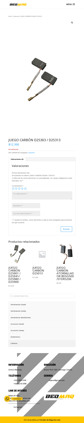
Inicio (10, 16)
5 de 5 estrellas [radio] (25, 188)
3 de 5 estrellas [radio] (19, 188)
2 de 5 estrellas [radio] (16, 188)
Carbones (16, 16)
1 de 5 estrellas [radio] (13, 188)
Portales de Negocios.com (49, 420)
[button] (72, 23)
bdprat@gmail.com (57, 380)
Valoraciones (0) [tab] (17, 159)
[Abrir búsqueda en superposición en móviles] (42, 296)
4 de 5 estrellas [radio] (22, 188)
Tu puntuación (17, 186)
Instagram (18, 407)
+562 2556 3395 (20, 380)
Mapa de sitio (14, 395)
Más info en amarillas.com (19, 401)
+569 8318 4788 (20, 383)
